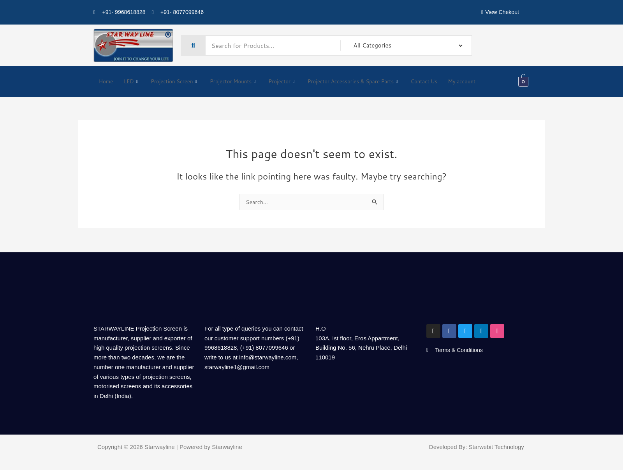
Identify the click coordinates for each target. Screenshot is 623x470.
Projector (291, 82)
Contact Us (446, 81)
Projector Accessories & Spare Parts (368, 82)
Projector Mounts (239, 82)
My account (486, 81)
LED (131, 82)
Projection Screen (176, 82)
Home (106, 81)
